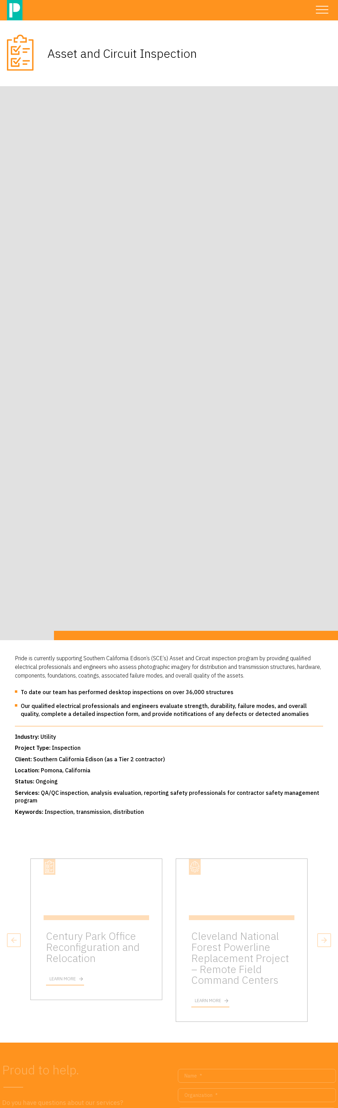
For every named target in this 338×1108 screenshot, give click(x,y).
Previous (14, 940)
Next (324, 940)
